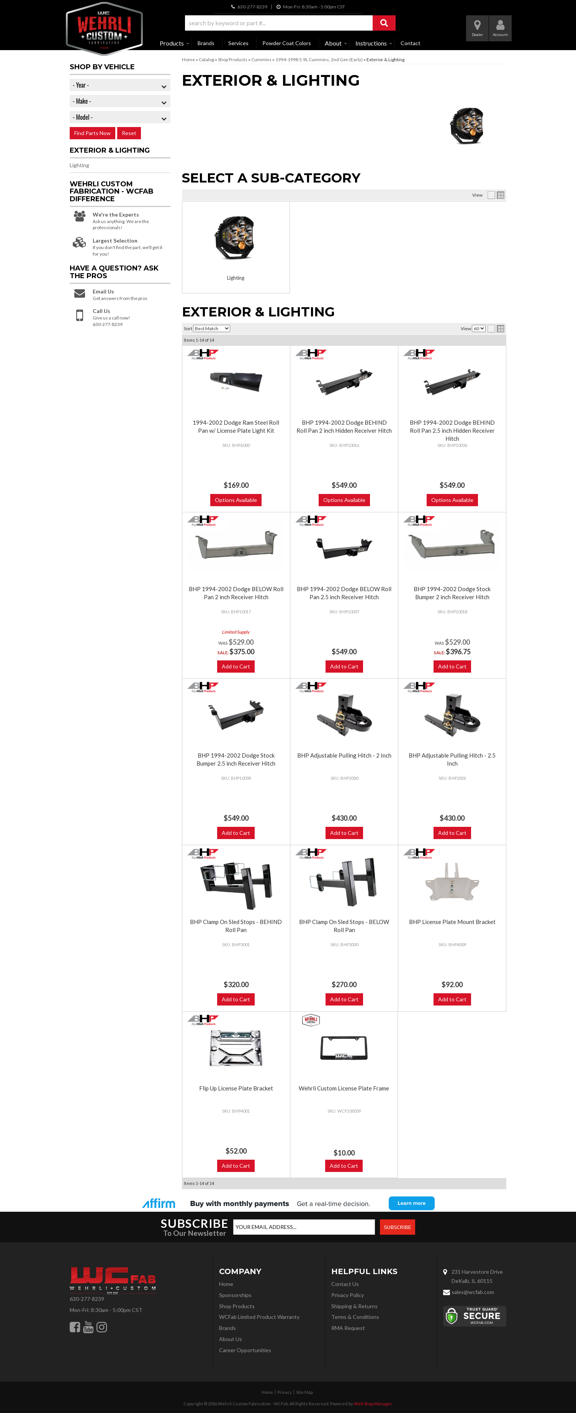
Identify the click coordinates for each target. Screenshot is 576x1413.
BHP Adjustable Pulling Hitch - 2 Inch (344, 755)
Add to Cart (236, 666)
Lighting (235, 278)
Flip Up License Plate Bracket (236, 1088)
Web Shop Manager (373, 1403)
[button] (290, 23)
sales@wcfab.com (473, 1292)
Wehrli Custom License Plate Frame (344, 1088)
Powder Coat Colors (286, 43)
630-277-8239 (87, 1299)
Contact (411, 43)
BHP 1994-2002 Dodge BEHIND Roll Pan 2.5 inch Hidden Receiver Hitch (452, 430)
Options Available (236, 500)
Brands (206, 43)
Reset (129, 133)
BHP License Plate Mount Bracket (452, 921)
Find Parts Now (92, 133)
